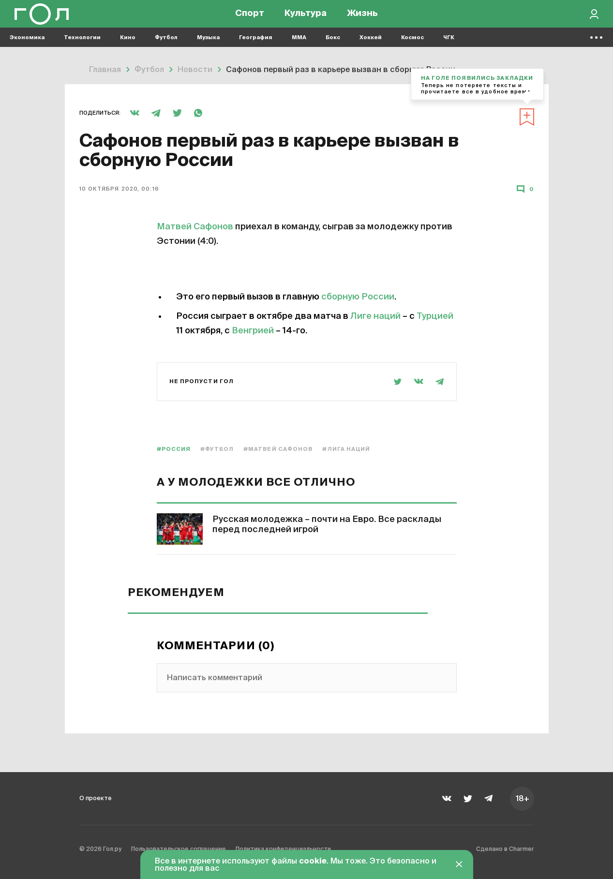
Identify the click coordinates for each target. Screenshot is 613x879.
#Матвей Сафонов (278, 449)
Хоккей (370, 48)
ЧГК (448, 48)
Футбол (166, 48)
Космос (412, 48)
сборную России (357, 297)
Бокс (333, 48)
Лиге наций (375, 316)
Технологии (82, 48)
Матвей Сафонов (195, 227)
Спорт (249, 19)
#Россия (174, 449)
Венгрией (253, 331)
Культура (305, 19)
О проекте (99, 798)
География (255, 48)
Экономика (27, 48)
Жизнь (362, 19)
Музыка (208, 48)
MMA (299, 48)
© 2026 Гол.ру (106, 852)
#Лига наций (346, 449)
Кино (127, 48)
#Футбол (217, 449)
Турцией (435, 316)
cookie (313, 861)
